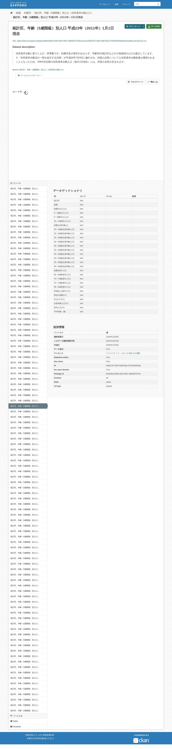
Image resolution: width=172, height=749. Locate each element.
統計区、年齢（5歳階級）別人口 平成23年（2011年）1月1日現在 (48, 17)
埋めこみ (152, 82)
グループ (126, 4)
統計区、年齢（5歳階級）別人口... (24, 188)
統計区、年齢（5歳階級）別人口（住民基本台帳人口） (64, 13)
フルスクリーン (135, 82)
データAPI (154, 26)
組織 (116, 4)
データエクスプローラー (29, 75)
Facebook (15, 727)
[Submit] (158, 4)
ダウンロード (133, 26)
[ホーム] (11, 13)
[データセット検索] (147, 4)
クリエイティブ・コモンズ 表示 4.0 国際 (123, 353)
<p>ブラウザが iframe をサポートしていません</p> (76, 132)
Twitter (14, 721)
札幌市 (27, 13)
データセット (104, 4)
